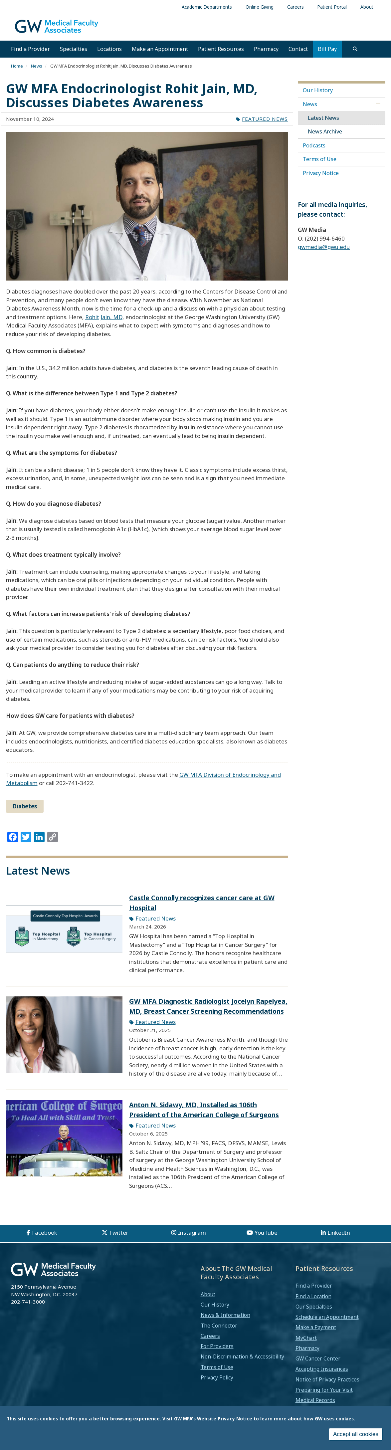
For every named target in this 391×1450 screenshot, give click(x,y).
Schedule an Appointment (327, 1317)
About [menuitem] (366, 7)
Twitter (118, 1232)
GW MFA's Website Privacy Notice (213, 1418)
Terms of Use (319, 159)
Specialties (73, 49)
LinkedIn (338, 1232)
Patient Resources (221, 49)
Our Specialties (313, 1306)
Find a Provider (30, 49)
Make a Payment (315, 1327)
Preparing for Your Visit (324, 1389)
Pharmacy (266, 49)
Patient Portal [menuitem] (332, 7)
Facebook (44, 1232)
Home (17, 66)
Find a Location (313, 1296)
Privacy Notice (321, 173)
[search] (355, 49)
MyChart (306, 1338)
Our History (318, 90)
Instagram (192, 1232)
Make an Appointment (160, 49)
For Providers (217, 1346)
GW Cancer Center (317, 1358)
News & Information (225, 1315)
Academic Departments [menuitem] (207, 7)
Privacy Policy (217, 1377)
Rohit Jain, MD (103, 317)
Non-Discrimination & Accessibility (242, 1356)
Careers (210, 1336)
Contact (298, 49)
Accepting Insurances (321, 1368)
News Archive (325, 131)
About (208, 1294)
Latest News (323, 117)
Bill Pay (327, 49)
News (36, 66)
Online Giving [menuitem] (260, 7)
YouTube (266, 1232)
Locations (109, 49)
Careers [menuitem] (295, 7)
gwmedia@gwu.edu (324, 247)
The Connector (219, 1325)
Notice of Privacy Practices (327, 1379)
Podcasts (314, 145)
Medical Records (315, 1400)
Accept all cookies (355, 1434)
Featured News (265, 118)
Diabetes (25, 806)
